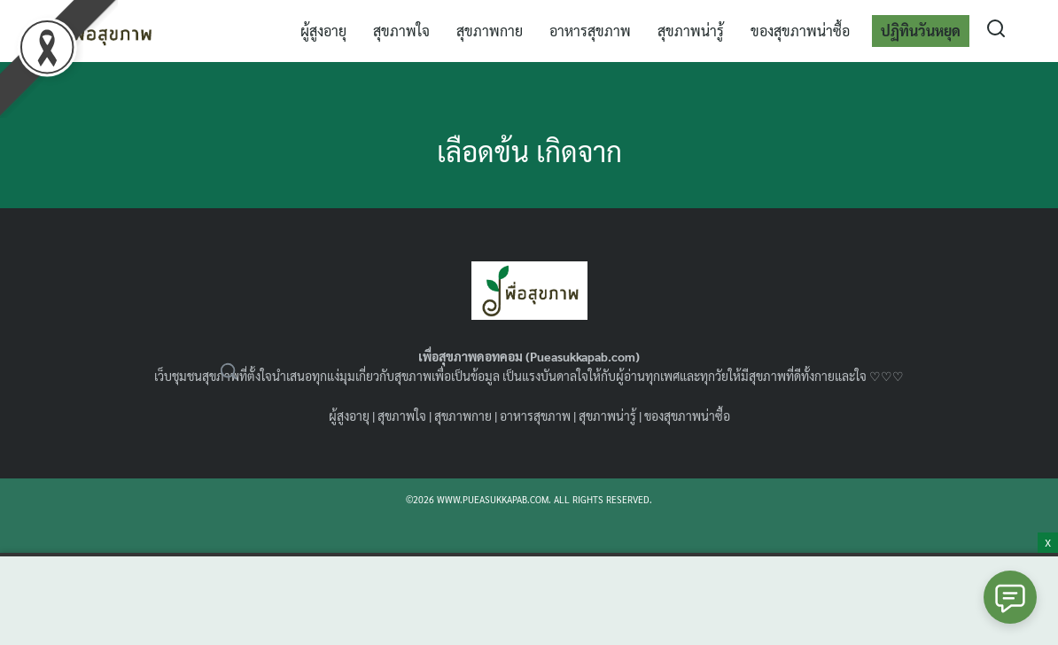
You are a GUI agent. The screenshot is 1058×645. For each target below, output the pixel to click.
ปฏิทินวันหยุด (921, 30)
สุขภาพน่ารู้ (690, 30)
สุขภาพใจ (401, 30)
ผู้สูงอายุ (323, 30)
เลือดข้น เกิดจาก (529, 150)
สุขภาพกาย (489, 30)
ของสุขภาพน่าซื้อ (800, 30)
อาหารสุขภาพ (590, 30)
